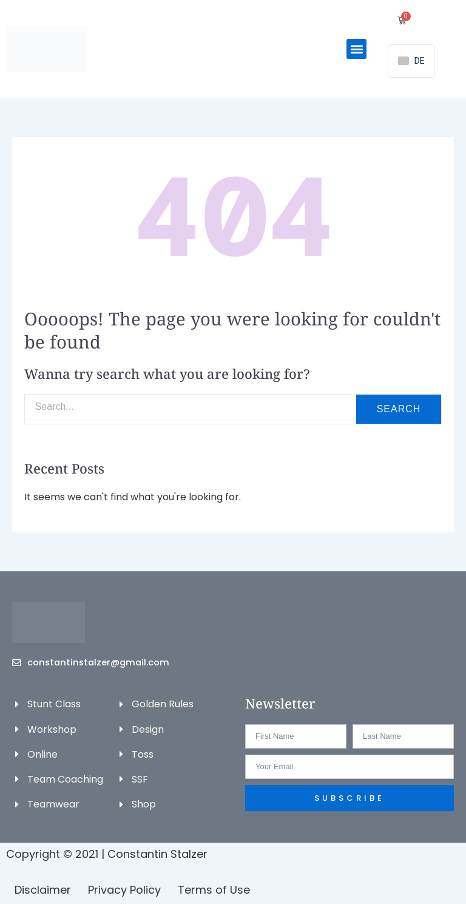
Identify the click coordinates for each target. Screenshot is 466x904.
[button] (356, 49)
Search (399, 409)
